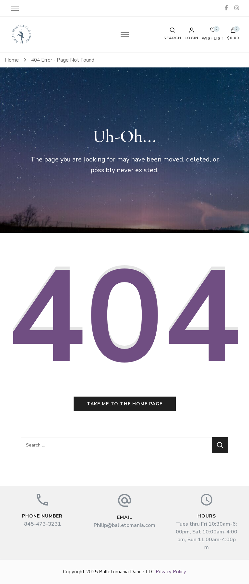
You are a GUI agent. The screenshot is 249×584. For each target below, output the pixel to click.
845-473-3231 (42, 524)
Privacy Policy (171, 571)
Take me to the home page (124, 404)
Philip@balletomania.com (124, 525)
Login (191, 34)
